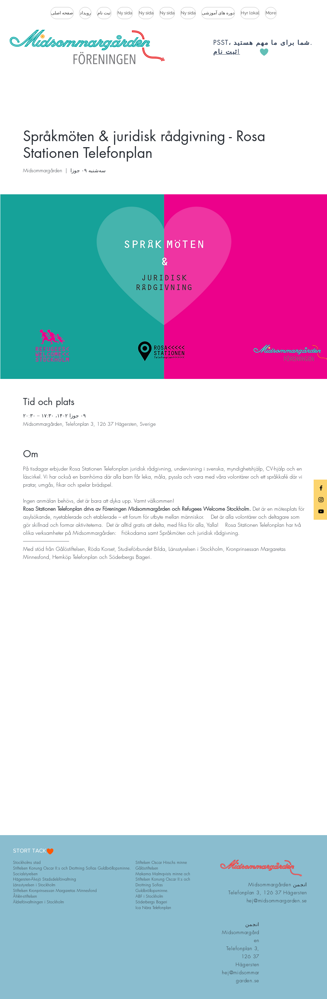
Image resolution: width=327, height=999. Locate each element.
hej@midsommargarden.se (277, 900)
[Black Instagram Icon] (321, 499)
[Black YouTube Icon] (321, 511)
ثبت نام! (226, 51)
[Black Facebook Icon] (321, 488)
